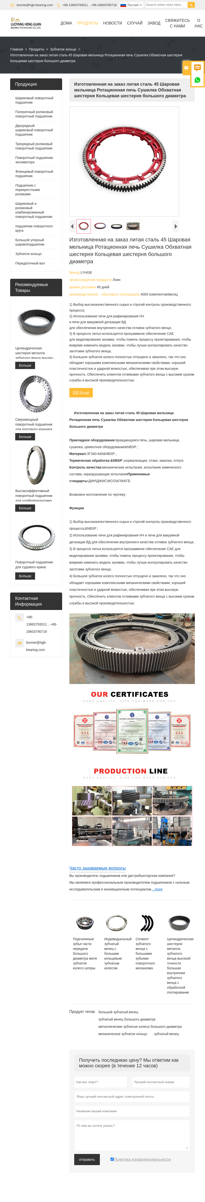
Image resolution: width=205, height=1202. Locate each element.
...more (157, 889)
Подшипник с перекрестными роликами (27, 189)
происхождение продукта (91, 280)
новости (112, 23)
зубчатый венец (166, 1034)
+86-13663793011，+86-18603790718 (89, 5)
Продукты (87, 23)
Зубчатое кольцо (63, 49)
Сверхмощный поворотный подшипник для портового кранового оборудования (34, 425)
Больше (25, 365)
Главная (16, 49)
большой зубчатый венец (118, 1012)
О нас (199, 23)
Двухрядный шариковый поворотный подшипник (34, 130)
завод (153, 23)
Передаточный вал (30, 263)
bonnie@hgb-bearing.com (35, 5)
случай (135, 23)
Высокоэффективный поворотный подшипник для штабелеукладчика (33, 495)
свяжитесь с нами (177, 23)
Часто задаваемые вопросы (97, 868)
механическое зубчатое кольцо (122, 1034)
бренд (75, 272)
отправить (87, 1159)
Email (81, 392)
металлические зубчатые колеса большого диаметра (140, 1027)
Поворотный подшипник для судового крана (34, 564)
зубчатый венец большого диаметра (126, 1019)
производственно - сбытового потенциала (105, 294)
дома (66, 23)
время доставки (83, 287)
